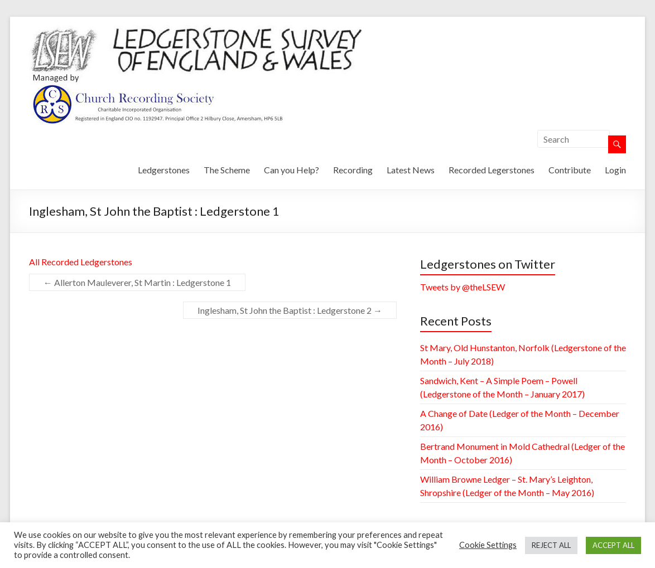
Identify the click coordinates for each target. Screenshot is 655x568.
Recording (353, 169)
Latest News (411, 169)
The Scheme (227, 169)
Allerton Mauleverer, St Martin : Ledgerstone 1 (137, 282)
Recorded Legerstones (491, 169)
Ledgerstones (164, 169)
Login (615, 169)
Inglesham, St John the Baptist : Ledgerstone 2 (290, 310)
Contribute (569, 169)
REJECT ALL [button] (551, 545)
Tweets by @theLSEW (462, 286)
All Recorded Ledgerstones (80, 261)
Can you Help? (291, 169)
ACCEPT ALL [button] (613, 545)
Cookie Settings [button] (488, 545)
